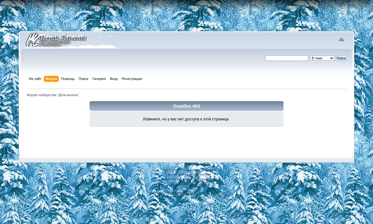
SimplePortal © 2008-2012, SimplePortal (189, 179)
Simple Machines (203, 169)
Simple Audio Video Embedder (189, 174)
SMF (166, 169)
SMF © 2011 (180, 169)
